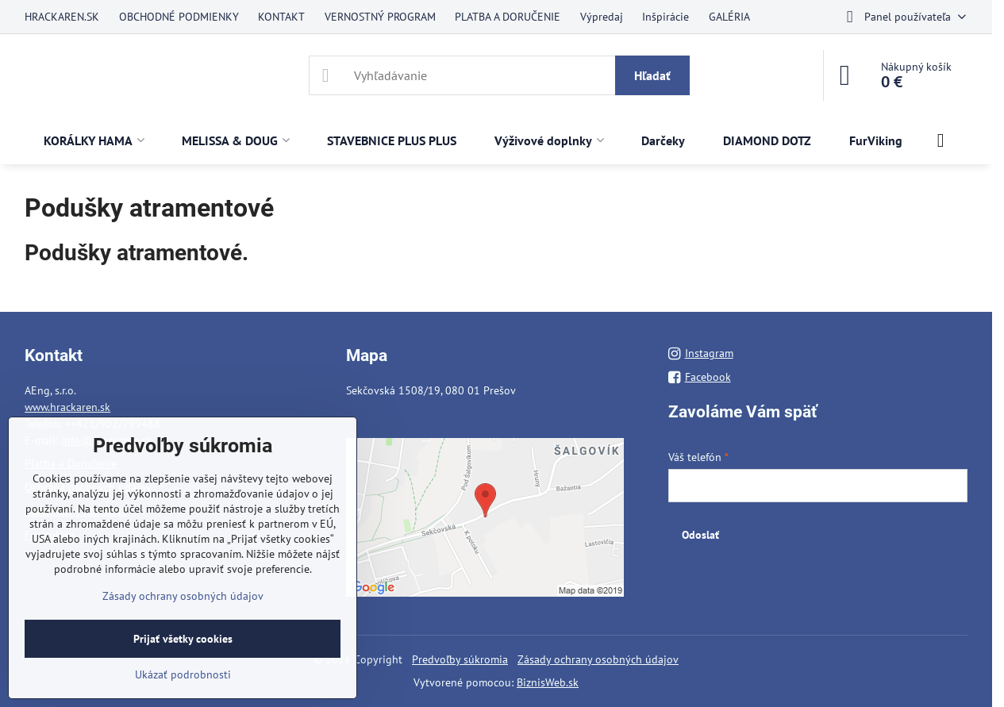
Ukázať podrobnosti (183, 674)
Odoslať (700, 535)
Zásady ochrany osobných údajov (598, 659)
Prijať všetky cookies (183, 639)
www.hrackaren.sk (67, 407)
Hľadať (652, 75)
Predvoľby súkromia (460, 659)
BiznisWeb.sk (548, 682)
